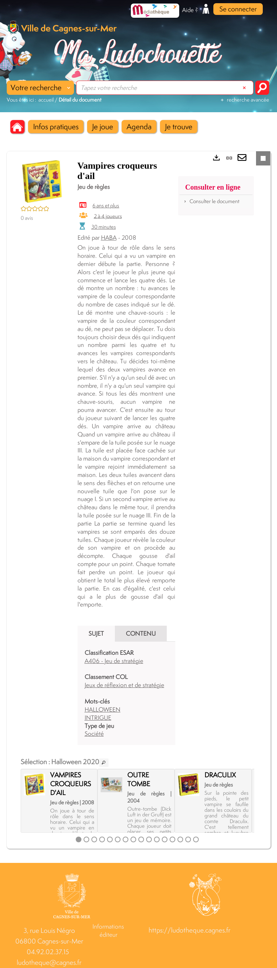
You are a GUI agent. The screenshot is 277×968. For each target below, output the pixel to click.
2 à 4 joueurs (108, 215)
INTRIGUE (98, 718)
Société (94, 734)
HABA (109, 237)
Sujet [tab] (96, 633)
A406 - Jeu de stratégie (114, 661)
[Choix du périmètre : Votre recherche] (40, 88)
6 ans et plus (105, 205)
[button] (56, 126)
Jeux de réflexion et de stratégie (124, 685)
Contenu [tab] (141, 633)
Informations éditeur (108, 931)
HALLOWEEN (103, 709)
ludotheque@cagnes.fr (49, 962)
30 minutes (103, 226)
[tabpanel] (126, 693)
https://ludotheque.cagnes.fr (189, 930)
